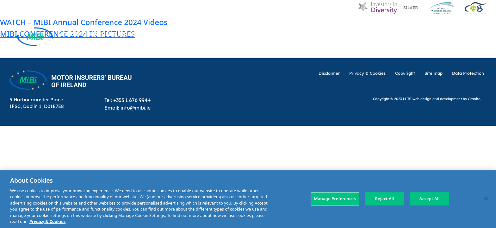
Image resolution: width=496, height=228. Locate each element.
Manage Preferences (335, 198)
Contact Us (421, 25)
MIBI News (325, 25)
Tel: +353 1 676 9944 (127, 100)
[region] (248, 199)
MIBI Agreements (267, 50)
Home (241, 25)
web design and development (437, 98)
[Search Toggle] (480, 26)
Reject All (384, 198)
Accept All (429, 198)
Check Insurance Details (393, 50)
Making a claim (325, 50)
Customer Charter (372, 25)
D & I (263, 25)
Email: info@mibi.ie (127, 107)
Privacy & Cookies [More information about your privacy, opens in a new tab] (47, 221)
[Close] (486, 198)
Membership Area (464, 50)
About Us (291, 25)
